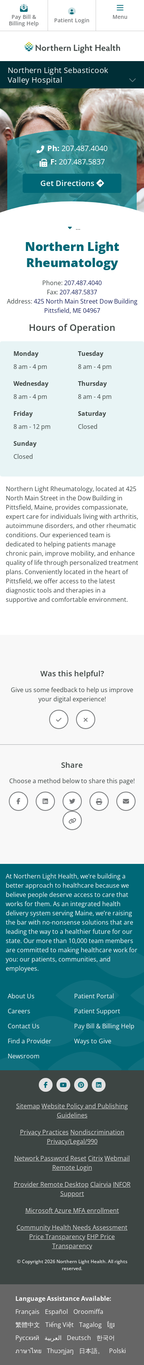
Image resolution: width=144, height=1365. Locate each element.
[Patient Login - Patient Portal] (72, 15)
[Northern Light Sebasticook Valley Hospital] (72, 74)
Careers (19, 1011)
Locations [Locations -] (84, 227)
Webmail (117, 1158)
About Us (21, 996)
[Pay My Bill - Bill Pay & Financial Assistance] (24, 15)
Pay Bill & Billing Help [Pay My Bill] (104, 1026)
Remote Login (72, 1167)
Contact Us (24, 1026)
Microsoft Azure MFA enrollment (72, 1210)
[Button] (58, 719)
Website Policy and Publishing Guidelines (84, 1110)
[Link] (18, 801)
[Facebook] (46, 1085)
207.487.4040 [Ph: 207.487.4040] (77, 148)
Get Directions (72, 183)
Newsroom (24, 1056)
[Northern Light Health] (72, 46)
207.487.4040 (83, 283)
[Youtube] (63, 1085)
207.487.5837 (78, 292)
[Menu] (120, 15)
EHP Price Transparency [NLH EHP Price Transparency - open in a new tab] (83, 1241)
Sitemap (28, 1106)
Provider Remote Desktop (51, 1184)
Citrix (95, 1158)
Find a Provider (29, 1041)
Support (72, 1193)
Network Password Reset (50, 1158)
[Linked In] (99, 1085)
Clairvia (100, 1184)
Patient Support (97, 1011)
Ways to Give (92, 1041)
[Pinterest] (81, 1085)
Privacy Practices (44, 1132)
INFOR (122, 1184)
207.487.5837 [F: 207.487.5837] (77, 161)
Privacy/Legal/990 (72, 1141)
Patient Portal (94, 996)
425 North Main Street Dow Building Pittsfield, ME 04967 (85, 306)
